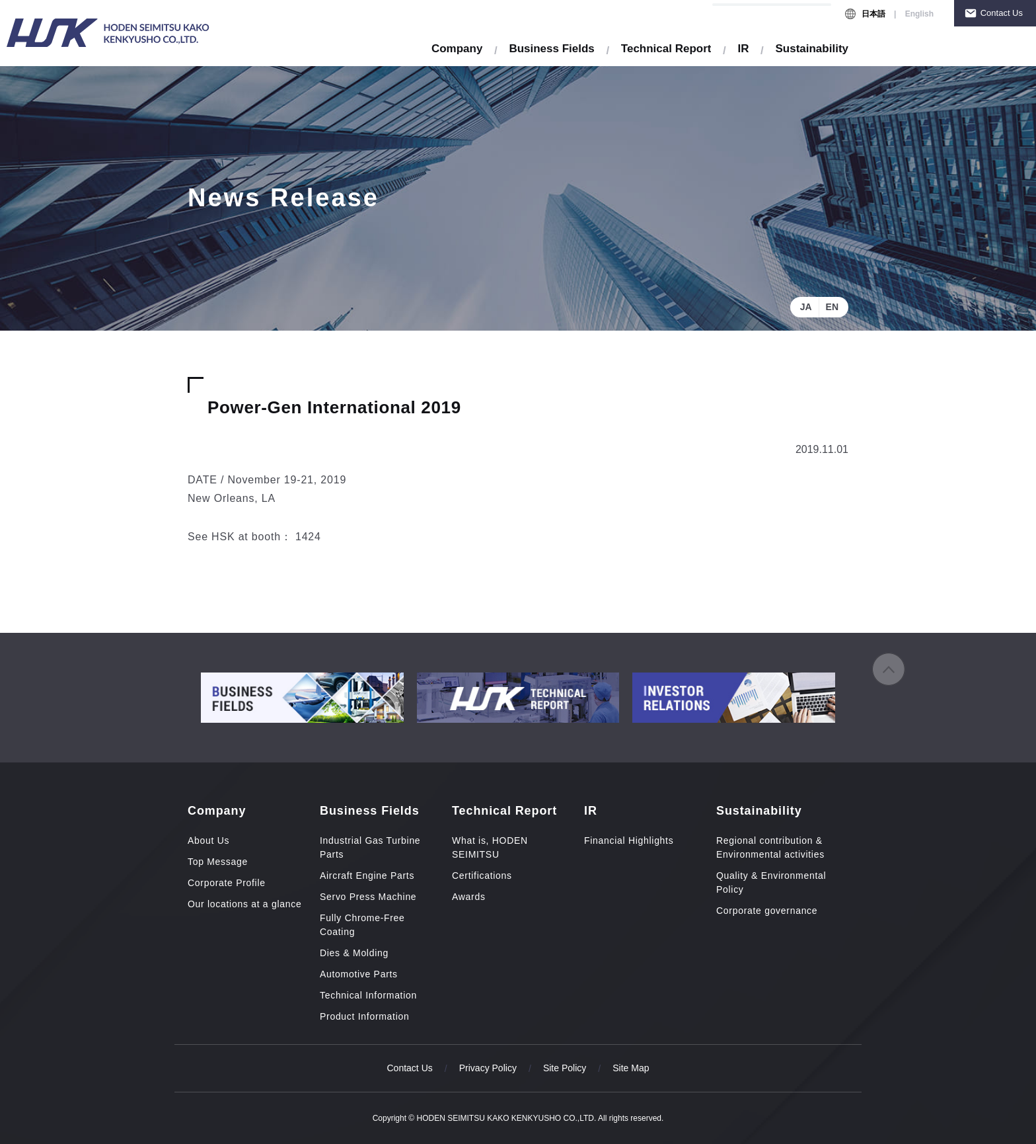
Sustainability (811, 48)
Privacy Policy (488, 1068)
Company (456, 48)
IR (743, 48)
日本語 (873, 14)
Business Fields (551, 48)
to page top (888, 669)
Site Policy (564, 1068)
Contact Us (1001, 13)
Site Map (630, 1068)
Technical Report (666, 48)
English (919, 14)
